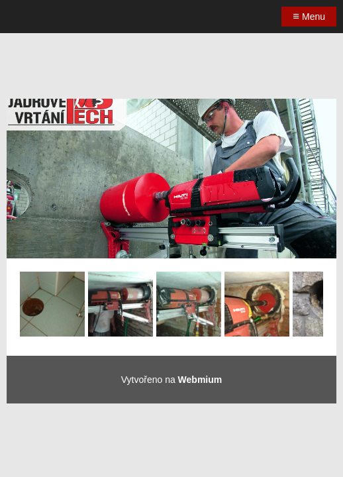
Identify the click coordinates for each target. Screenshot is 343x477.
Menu (309, 16)
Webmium (200, 379)
